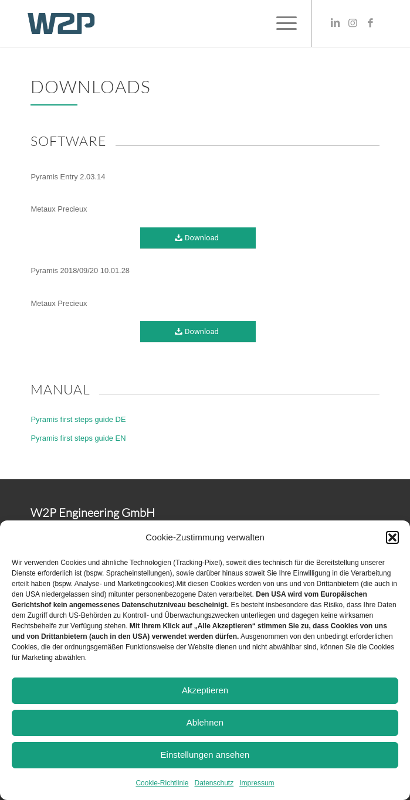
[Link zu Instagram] (353, 23)
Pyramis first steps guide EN (78, 438)
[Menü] (281, 23)
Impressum (256, 783)
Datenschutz (214, 783)
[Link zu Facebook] (370, 23)
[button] (392, 537)
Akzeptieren (205, 690)
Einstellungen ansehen (205, 755)
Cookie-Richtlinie (161, 783)
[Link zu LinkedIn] (335, 23)
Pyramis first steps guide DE (78, 419)
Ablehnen (205, 722)
